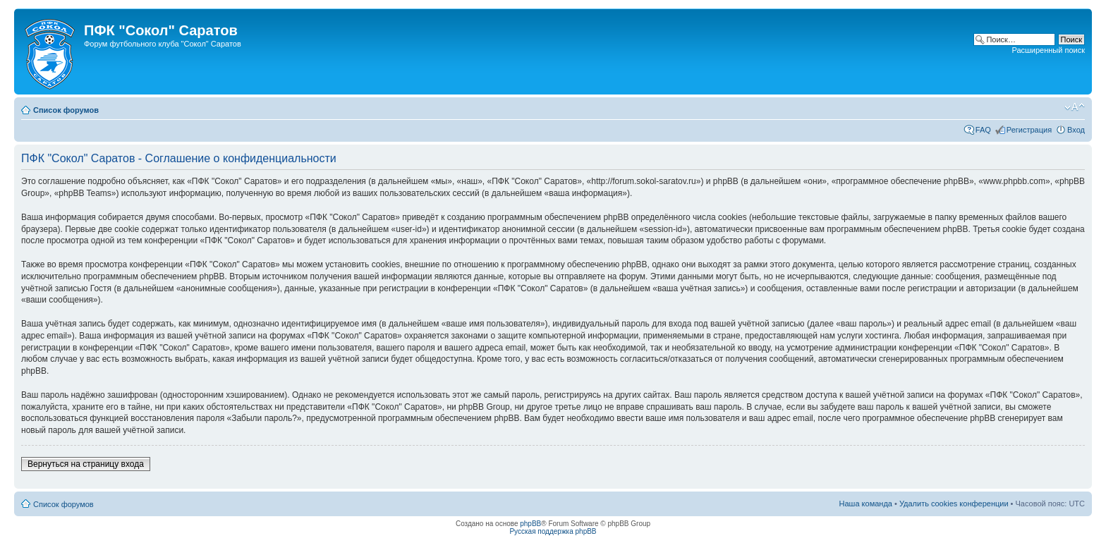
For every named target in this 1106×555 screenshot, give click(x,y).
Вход (1076, 130)
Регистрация (1029, 130)
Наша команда (865, 503)
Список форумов (66, 110)
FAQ (983, 130)
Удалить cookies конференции (954, 503)
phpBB (530, 523)
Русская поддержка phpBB (552, 531)
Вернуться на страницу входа (86, 464)
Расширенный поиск (1048, 50)
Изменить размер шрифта (1074, 107)
